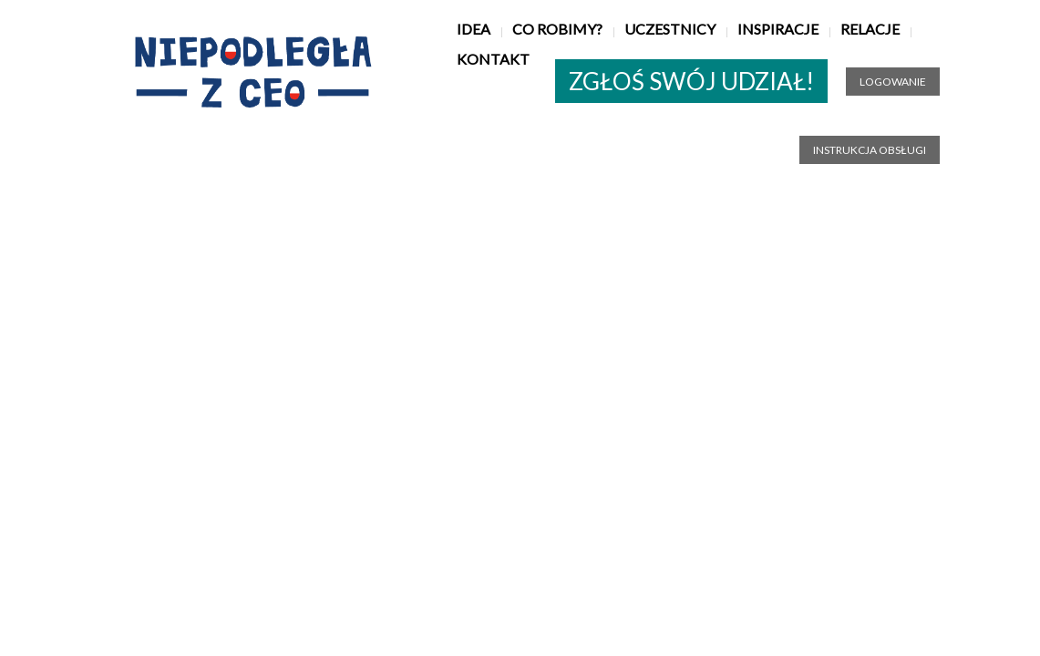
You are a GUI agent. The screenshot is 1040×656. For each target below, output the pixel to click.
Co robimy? (557, 28)
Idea (473, 28)
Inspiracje (778, 28)
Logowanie (893, 81)
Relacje (870, 28)
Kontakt (493, 58)
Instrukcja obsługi (869, 150)
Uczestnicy (670, 28)
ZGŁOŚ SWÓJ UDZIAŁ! (691, 81)
